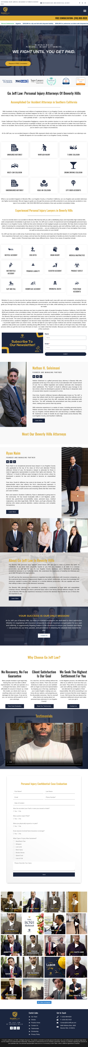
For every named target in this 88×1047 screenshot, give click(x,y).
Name (47, 334)
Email (47, 344)
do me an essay (78, 321)
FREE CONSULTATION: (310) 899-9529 (71, 18)
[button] (85, 11)
